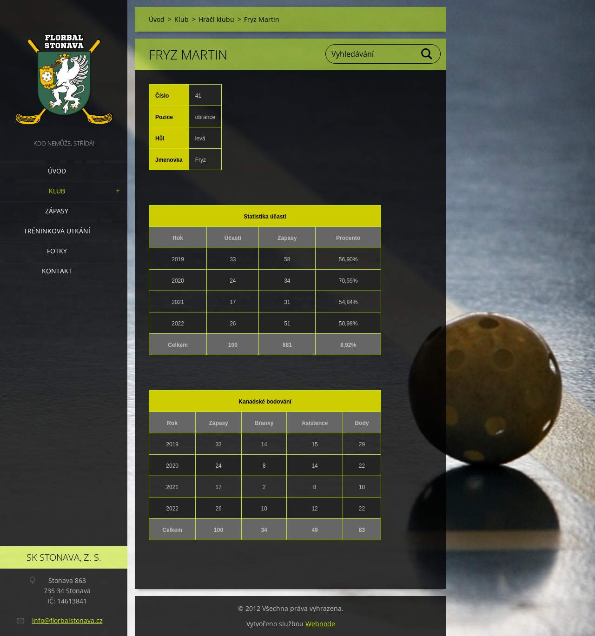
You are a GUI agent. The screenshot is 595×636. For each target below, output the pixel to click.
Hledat (427, 54)
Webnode (320, 623)
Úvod (57, 170)
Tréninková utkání (57, 230)
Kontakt (57, 270)
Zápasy (56, 210)
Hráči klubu (216, 19)
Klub (57, 190)
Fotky (57, 250)
